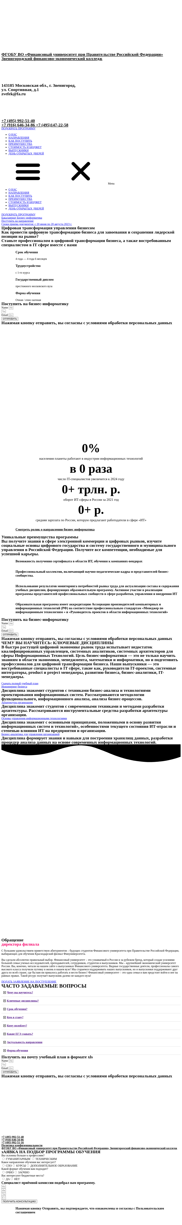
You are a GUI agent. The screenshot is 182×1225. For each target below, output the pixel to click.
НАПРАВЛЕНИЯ (18, 137)
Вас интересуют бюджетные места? (22, 1175)
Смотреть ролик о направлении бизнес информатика (55, 529)
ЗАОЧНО (23, 1172)
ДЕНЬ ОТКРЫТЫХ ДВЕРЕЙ (26, 153)
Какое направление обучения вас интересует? (28, 1162)
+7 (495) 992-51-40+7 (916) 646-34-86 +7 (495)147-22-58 (34, 122)
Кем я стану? (15, 1017)
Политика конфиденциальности (22, 1145)
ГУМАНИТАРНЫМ (18, 1158)
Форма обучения (17, 1050)
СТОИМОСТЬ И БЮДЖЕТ (25, 147)
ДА (8, 1179)
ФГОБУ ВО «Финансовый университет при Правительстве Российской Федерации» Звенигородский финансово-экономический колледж (82, 56)
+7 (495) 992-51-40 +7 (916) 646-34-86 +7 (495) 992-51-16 (12, 1139)
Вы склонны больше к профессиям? (22, 1155)
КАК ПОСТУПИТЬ (20, 140)
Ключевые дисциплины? (23, 1000)
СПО (9, 1165)
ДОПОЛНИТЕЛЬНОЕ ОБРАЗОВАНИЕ (53, 1165)
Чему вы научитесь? (20, 992)
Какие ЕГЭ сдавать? (20, 1033)
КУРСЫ (21, 1165)
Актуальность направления (24, 1042)
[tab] (91, 992)
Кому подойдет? (17, 1025)
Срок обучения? (17, 1009)
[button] (18, 128)
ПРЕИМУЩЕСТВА (20, 144)
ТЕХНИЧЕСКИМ (46, 1158)
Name (5, 307)
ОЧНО (10, 1172)
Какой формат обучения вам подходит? (24, 1168)
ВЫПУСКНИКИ (18, 150)
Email (5, 314)
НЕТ (17, 1179)
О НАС (12, 134)
